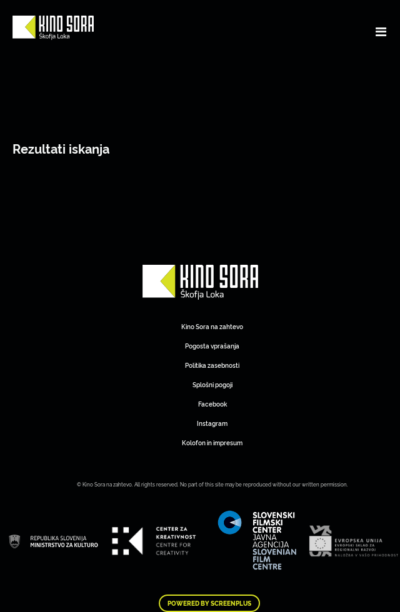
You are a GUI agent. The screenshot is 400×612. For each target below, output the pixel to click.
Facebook (212, 404)
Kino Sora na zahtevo (212, 326)
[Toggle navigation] (381, 31)
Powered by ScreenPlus (209, 603)
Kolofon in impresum (212, 442)
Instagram (212, 423)
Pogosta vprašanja (212, 346)
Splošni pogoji (212, 384)
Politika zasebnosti (212, 365)
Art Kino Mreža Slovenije (200, 282)
